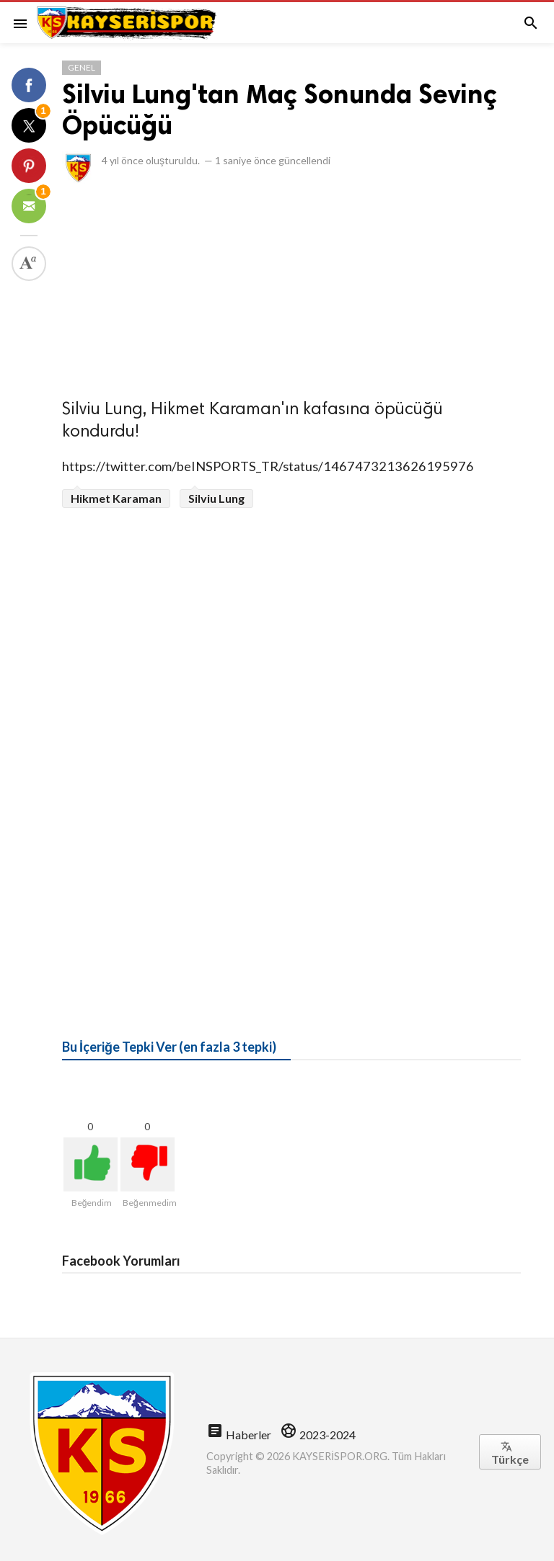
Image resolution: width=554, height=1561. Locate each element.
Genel (81, 67)
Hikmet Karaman (116, 498)
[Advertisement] (291, 287)
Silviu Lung (216, 498)
